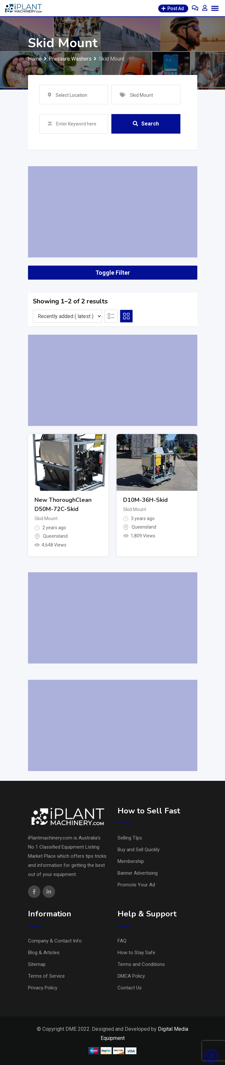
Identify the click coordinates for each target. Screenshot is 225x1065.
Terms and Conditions (141, 964)
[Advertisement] (112, 211)
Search (146, 124)
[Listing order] (67, 316)
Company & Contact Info (55, 941)
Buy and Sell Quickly (139, 850)
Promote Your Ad (136, 885)
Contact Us (130, 988)
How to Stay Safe (136, 953)
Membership (131, 861)
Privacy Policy (42, 988)
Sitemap (37, 964)
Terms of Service (46, 976)
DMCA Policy (131, 976)
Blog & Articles (44, 953)
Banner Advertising (138, 873)
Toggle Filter (112, 272)
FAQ (122, 941)
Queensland (55, 536)
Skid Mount (46, 518)
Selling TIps (130, 838)
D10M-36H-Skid (145, 500)
